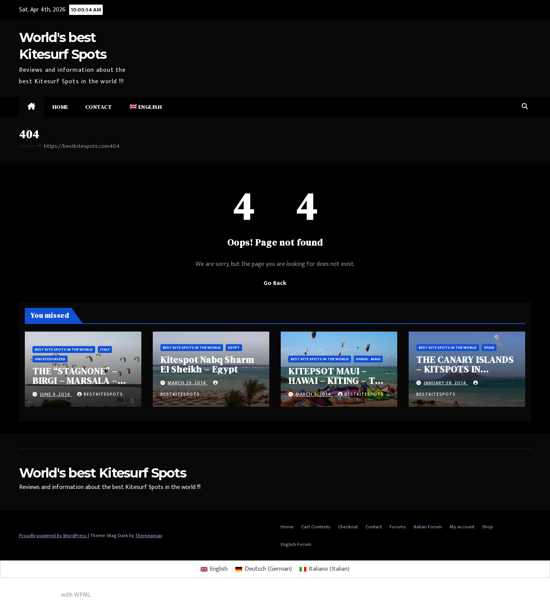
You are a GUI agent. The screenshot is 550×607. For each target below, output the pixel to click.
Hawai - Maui (368, 359)
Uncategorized (50, 359)
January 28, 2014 (446, 383)
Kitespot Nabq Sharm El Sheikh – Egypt (207, 364)
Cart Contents (315, 527)
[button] (525, 107)
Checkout (348, 527)
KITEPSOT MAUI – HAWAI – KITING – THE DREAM (337, 381)
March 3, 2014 (314, 394)
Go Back (275, 283)
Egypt (234, 348)
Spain (489, 348)
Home (60, 107)
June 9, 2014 (56, 394)
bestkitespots (100, 394)
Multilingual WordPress (30, 595)
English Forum (296, 544)
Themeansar (148, 535)
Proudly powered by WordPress (53, 535)
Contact (98, 107)
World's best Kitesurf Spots (102, 473)
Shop (487, 527)
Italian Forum (428, 527)
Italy (105, 349)
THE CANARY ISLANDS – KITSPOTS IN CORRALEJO (464, 369)
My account (462, 527)
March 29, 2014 (188, 383)
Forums (398, 527)
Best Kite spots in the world (64, 349)
